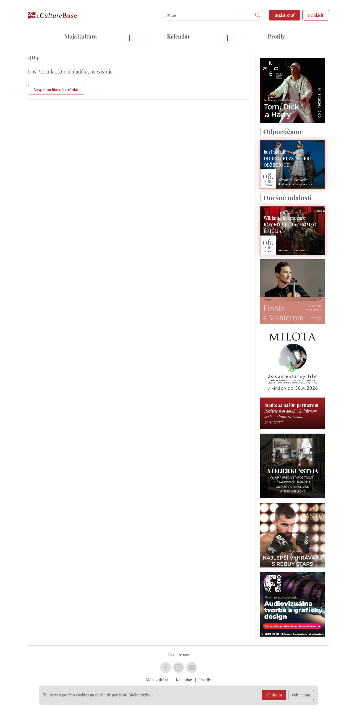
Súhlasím (274, 695)
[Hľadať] (258, 15)
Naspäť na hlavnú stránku (56, 89)
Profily (276, 36)
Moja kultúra (80, 36)
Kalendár (178, 36)
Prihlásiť (315, 15)
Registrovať (284, 15)
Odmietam (301, 695)
